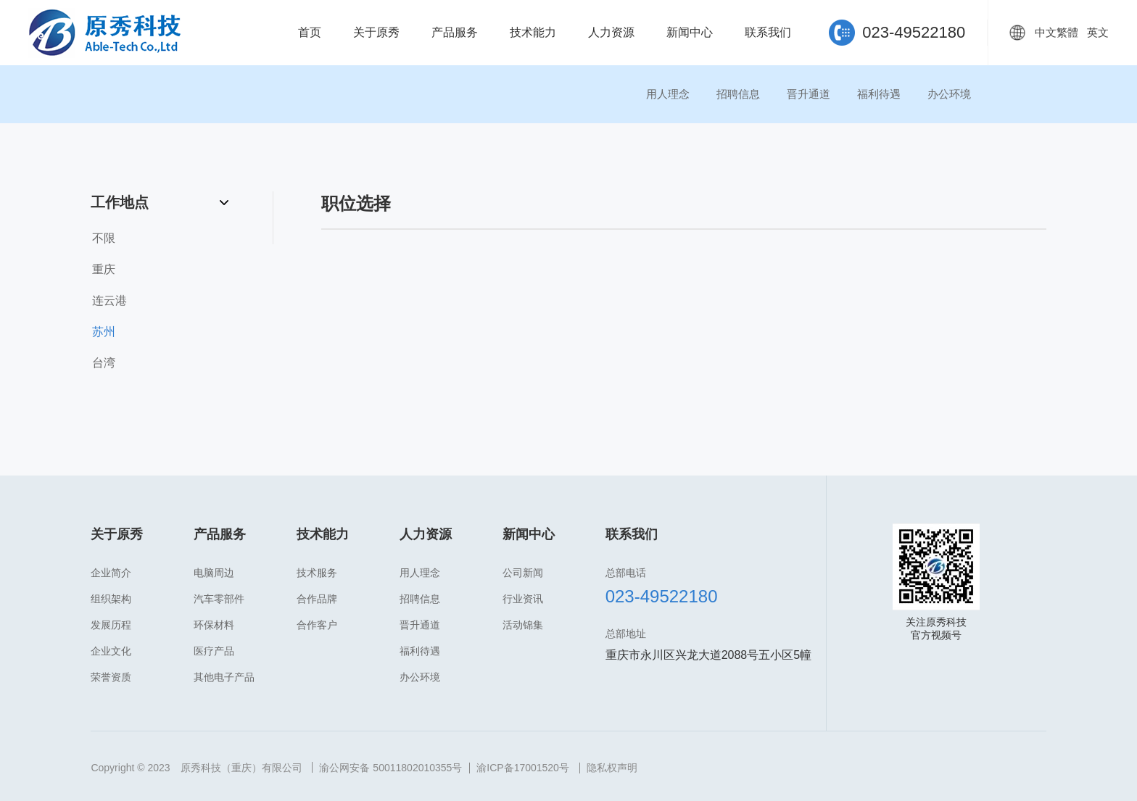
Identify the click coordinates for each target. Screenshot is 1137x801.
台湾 (103, 363)
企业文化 (111, 651)
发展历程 (111, 625)
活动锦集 (523, 625)
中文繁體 (1056, 32)
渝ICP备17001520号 (522, 767)
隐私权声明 (612, 767)
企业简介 (111, 572)
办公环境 (949, 94)
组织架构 (111, 599)
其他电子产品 (224, 677)
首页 (309, 32)
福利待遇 (879, 94)
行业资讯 (523, 599)
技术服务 (317, 572)
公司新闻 (523, 572)
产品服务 (454, 32)
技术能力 (533, 32)
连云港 (109, 300)
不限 (103, 238)
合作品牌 (317, 599)
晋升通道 (808, 94)
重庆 (103, 269)
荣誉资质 (111, 677)
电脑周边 (214, 572)
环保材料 (214, 625)
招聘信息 (738, 94)
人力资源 (611, 32)
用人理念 (668, 94)
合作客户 (317, 625)
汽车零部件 (219, 599)
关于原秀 (376, 32)
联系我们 (768, 32)
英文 (1098, 32)
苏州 (103, 331)
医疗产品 (214, 651)
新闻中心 (689, 32)
